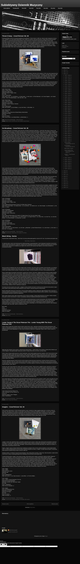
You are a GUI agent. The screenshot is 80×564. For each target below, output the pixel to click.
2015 (65, 178)
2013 (65, 181)
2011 (65, 185)
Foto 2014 (31, 8)
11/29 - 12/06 (67, 82)
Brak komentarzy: (19, 119)
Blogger (46, 536)
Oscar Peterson (14, 399)
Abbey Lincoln (8, 121)
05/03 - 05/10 (67, 133)
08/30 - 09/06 (67, 102)
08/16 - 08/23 (67, 106)
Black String (8, 315)
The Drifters (24, 232)
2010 (65, 187)
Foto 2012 (46, 8)
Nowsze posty (5, 503)
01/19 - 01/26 (67, 166)
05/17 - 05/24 (67, 130)
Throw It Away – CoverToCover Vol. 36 (15, 36)
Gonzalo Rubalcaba (15, 499)
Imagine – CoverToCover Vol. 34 (13, 407)
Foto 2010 (60, 8)
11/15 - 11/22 (67, 86)
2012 (65, 183)
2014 (65, 180)
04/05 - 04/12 (67, 139)
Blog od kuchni (65, 46)
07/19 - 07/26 (67, 113)
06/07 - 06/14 (67, 124)
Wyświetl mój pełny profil (12, 531)
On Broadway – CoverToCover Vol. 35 (15, 128)
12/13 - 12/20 (67, 78)
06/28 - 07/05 (67, 119)
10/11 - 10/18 (67, 95)
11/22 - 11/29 (67, 84)
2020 (65, 73)
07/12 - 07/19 (67, 115)
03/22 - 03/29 (67, 157)
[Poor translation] (5, 544)
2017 (65, 174)
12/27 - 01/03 (67, 75)
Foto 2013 (38, 8)
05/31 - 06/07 (67, 126)
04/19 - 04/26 (67, 135)
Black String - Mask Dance (30, 240)
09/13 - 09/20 (67, 99)
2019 (65, 170)
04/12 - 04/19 (67, 137)
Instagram (64, 47)
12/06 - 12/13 (67, 80)
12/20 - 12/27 (67, 77)
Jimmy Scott (14, 232)
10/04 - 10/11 (67, 97)
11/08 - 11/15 (67, 88)
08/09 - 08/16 (67, 108)
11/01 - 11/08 (67, 89)
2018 (65, 172)
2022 (65, 70)
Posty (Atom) (32, 507)
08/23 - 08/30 (67, 104)
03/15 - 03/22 (67, 159)
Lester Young (8, 399)
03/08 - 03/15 (67, 161)
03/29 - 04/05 (67, 140)
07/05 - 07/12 (67, 117)
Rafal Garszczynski (13, 530)
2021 (65, 71)
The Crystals (19, 232)
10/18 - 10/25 (67, 93)
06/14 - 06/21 (67, 122)
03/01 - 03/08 (67, 163)
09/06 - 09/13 (67, 100)
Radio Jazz (64, 45)
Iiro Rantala (22, 499)
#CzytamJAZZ (16, 8)
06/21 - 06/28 (67, 120)
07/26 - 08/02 (67, 111)
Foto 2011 (53, 8)
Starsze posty (55, 503)
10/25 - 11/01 (67, 91)
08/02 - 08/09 (67, 109)
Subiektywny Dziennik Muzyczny (21, 4)
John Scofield (20, 121)
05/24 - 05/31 (67, 128)
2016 (65, 176)
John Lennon (27, 499)
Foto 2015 (24, 8)
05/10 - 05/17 (67, 131)
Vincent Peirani (26, 121)
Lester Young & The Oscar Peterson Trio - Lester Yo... (69, 151)
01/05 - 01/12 (67, 168)
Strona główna (7, 8)
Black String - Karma (9, 236)
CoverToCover (14, 121)
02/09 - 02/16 (67, 165)
